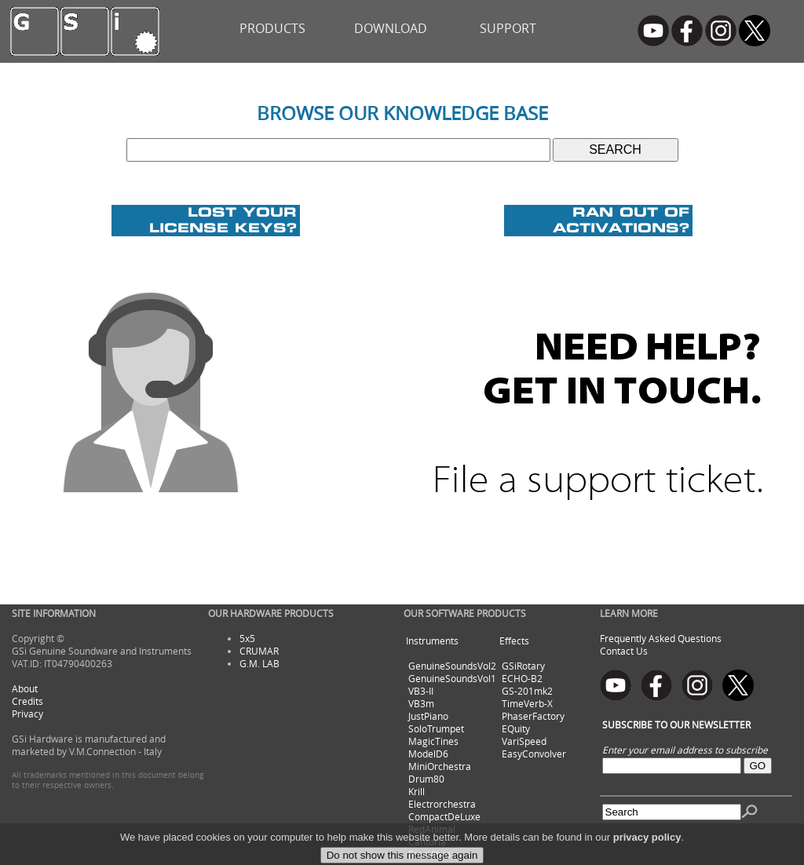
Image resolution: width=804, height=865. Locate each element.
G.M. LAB (259, 663)
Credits (27, 701)
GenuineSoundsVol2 (452, 665)
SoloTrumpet (436, 728)
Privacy (27, 713)
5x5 (247, 638)
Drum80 (426, 778)
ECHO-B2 (522, 678)
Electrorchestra (442, 803)
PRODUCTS (272, 28)
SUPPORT (508, 28)
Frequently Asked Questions (661, 638)
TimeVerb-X (527, 703)
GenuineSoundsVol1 (452, 678)
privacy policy (647, 849)
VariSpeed (524, 741)
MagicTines (433, 741)
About (25, 688)
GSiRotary (523, 665)
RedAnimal (431, 829)
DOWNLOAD (390, 28)
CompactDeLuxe (444, 816)
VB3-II (420, 690)
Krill (416, 791)
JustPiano (428, 716)
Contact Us (624, 650)
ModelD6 (428, 753)
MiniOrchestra (439, 766)
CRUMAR (259, 650)
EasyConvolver (534, 753)
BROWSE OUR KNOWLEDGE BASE (402, 113)
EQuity (516, 728)
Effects (514, 640)
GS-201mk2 (527, 690)
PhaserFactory (533, 716)
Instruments (432, 640)
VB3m (421, 703)
